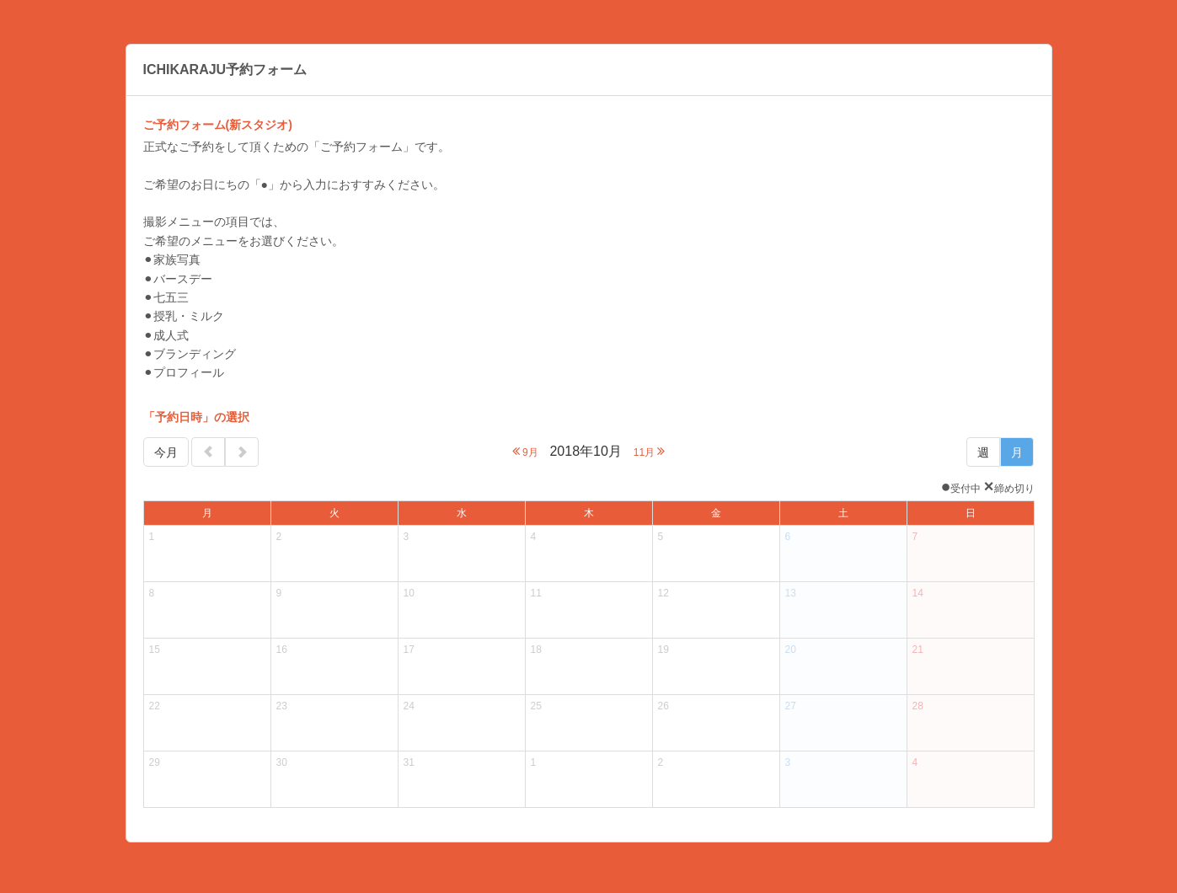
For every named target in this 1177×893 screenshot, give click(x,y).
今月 (166, 452)
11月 (650, 451)
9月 (525, 451)
